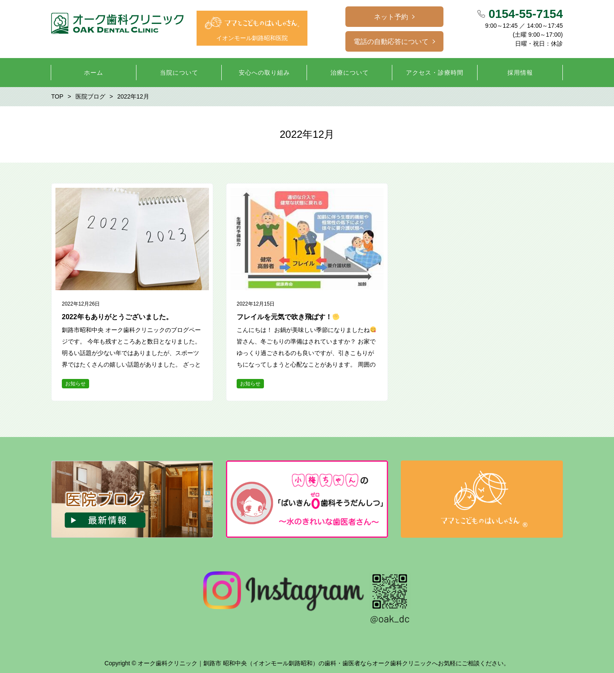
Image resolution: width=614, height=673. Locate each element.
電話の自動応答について (391, 41)
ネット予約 (391, 16)
